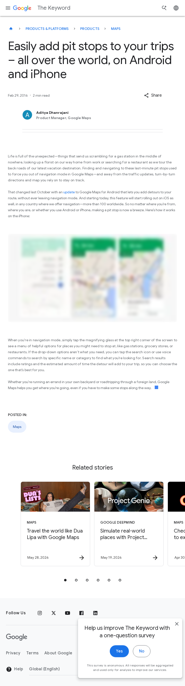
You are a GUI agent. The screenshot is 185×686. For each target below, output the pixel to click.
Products (89, 28)
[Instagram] (40, 613)
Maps (116, 28)
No (134, 657)
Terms (32, 653)
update (69, 192)
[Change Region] (69, 669)
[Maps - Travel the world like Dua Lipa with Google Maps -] (55, 524)
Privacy (13, 653)
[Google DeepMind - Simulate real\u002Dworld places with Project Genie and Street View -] (128, 524)
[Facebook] (81, 613)
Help (14, 669)
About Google (58, 653)
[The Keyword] (11, 29)
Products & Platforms (47, 28)
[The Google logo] (16, 637)
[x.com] (54, 613)
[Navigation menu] (8, 8)
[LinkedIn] (95, 613)
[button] (153, 95)
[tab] (65, 580)
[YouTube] (68, 613)
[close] (169, 629)
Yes (112, 657)
